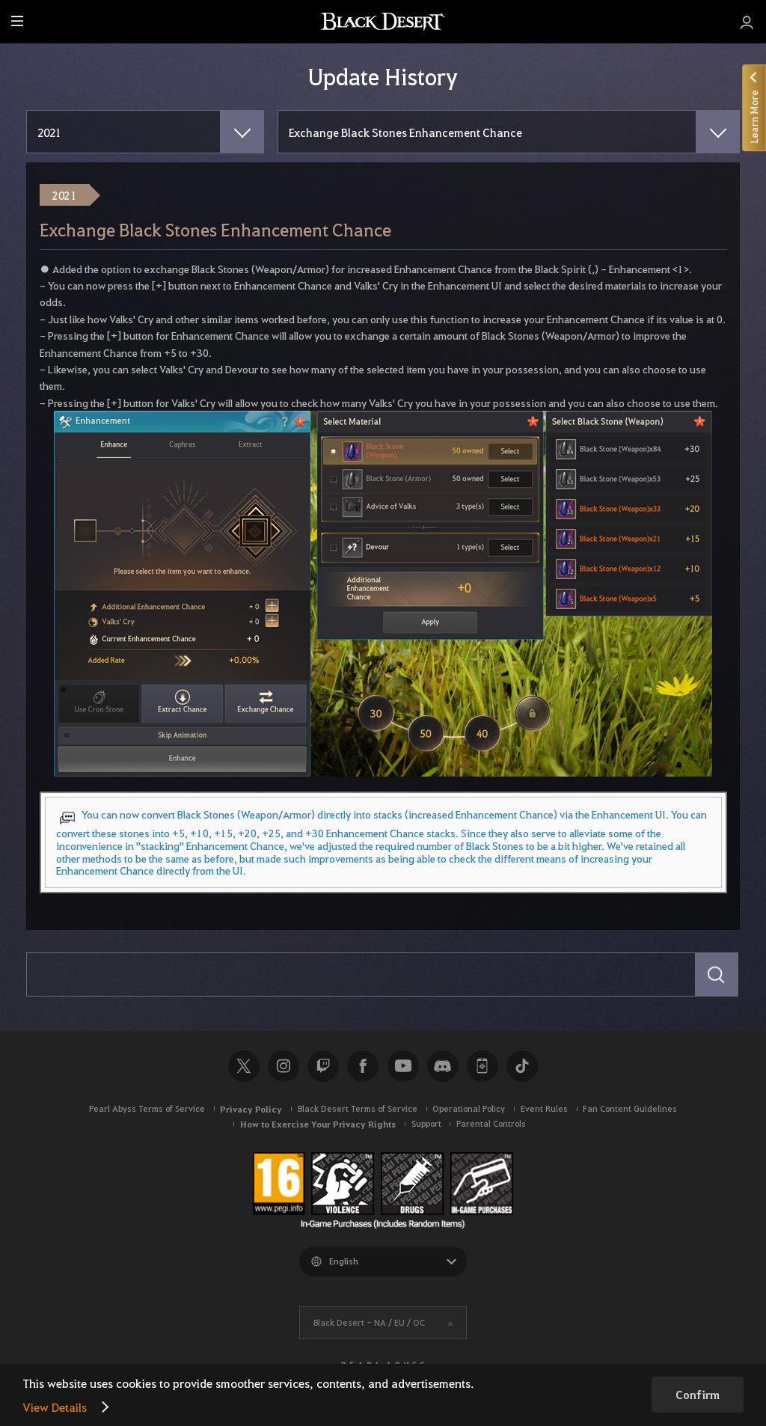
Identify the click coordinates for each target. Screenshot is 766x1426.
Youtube (403, 1066)
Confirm (697, 1394)
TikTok (522, 1066)
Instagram (283, 1066)
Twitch (323, 1066)
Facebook (363, 1066)
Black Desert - (369, 1322)
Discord (443, 1066)
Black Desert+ (482, 1066)
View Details (54, 1407)
